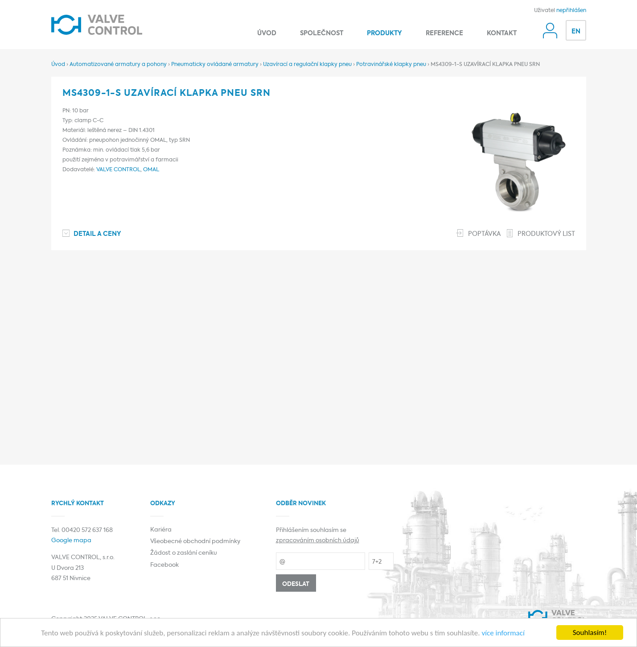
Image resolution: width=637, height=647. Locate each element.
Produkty (384, 33)
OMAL (151, 170)
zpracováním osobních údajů (317, 541)
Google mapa (71, 541)
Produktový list (546, 234)
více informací (502, 633)
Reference (444, 33)
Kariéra (161, 530)
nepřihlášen (571, 10)
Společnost (321, 33)
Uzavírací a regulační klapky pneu (307, 64)
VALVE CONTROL (118, 170)
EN (575, 32)
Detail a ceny (97, 234)
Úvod (266, 33)
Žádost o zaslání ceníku (183, 553)
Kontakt (502, 33)
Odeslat (295, 584)
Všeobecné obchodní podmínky (195, 541)
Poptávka (484, 234)
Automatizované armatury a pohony (118, 64)
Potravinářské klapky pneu (391, 64)
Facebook (164, 565)
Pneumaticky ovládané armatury (215, 64)
